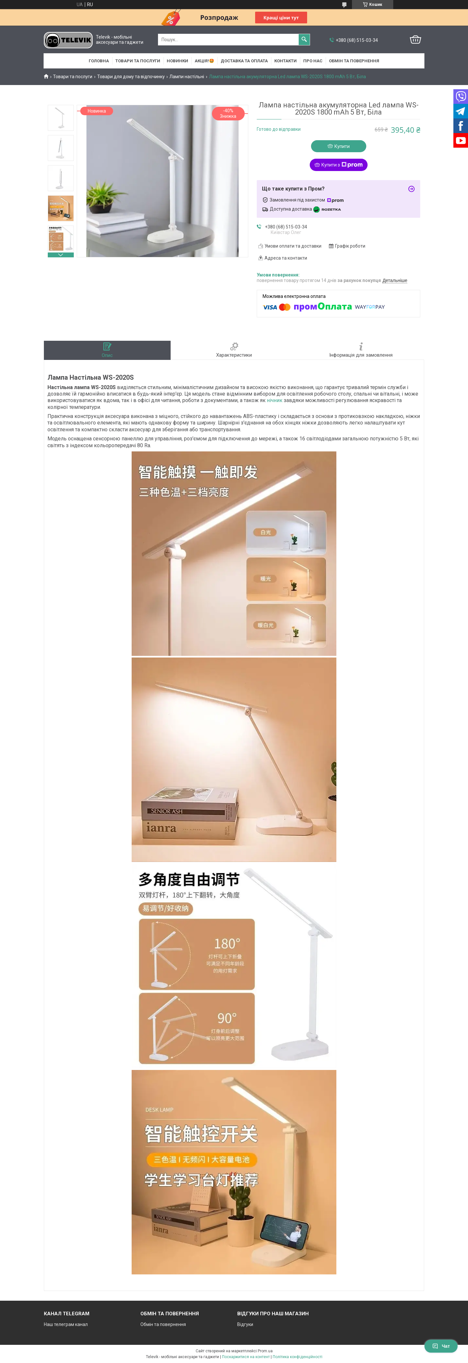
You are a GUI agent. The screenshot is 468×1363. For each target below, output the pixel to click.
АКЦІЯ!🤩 (204, 60)
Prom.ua (265, 1351)
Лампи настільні (186, 76)
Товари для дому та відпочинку (131, 76)
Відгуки (245, 1324)
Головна (99, 60)
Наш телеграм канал (66, 1324)
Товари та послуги (137, 60)
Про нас (312, 60)
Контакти (285, 60)
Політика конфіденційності (297, 1357)
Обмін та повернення (354, 60)
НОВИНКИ (177, 60)
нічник (274, 400)
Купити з (342, 165)
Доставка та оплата (244, 60)
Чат (441, 1346)
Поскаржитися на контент (246, 1357)
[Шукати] (304, 39)
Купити (342, 146)
